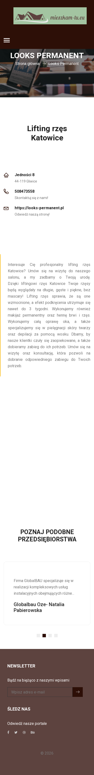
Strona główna (27, 63)
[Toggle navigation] (7, 40)
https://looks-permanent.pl (39, 208)
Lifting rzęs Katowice (47, 133)
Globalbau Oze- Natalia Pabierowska (39, 607)
